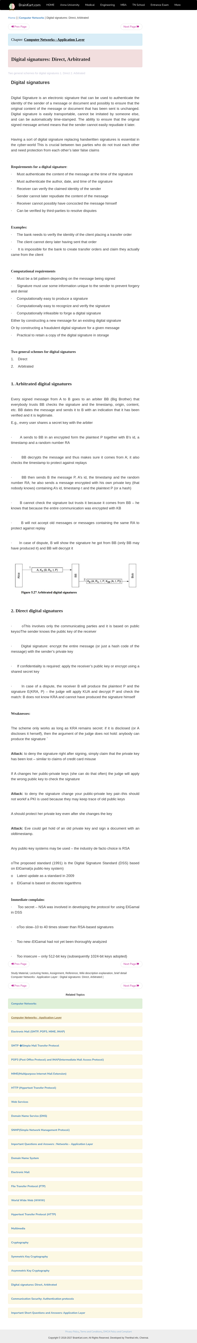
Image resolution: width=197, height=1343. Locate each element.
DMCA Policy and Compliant (117, 1331)
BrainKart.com (30, 5)
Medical (90, 5)
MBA (123, 5)
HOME (50, 5)
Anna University (69, 5)
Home (11, 18)
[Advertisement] (168, 73)
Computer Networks (31, 18)
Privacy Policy (72, 1331)
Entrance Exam (160, 5)
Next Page (131, 27)
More (177, 5)
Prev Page (19, 27)
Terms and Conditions (91, 1331)
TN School (138, 5)
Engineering (107, 5)
